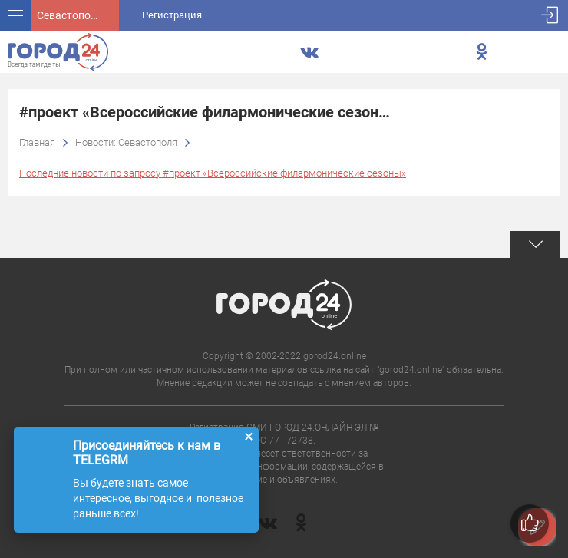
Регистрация (172, 15)
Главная (37, 142)
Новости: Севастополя (126, 142)
